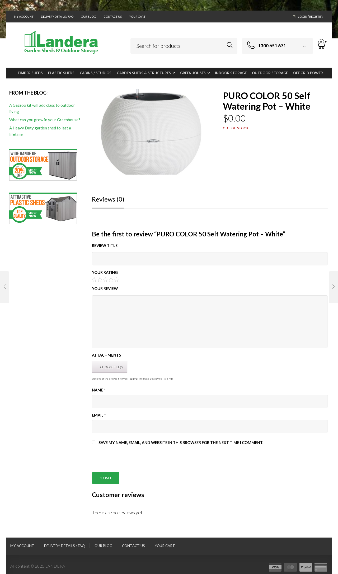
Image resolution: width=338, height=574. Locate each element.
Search (229, 45)
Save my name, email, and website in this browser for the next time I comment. (180, 442)
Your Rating (105, 272)
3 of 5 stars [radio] (105, 279)
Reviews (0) (108, 199)
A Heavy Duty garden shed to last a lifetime (40, 131)
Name (98, 390)
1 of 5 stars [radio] (94, 279)
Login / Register (310, 16)
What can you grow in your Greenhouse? (44, 119)
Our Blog (88, 16)
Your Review (105, 288)
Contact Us (113, 16)
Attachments (106, 355)
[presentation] (132, 461)
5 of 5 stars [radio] (116, 279)
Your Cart (137, 16)
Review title (105, 245)
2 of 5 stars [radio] (99, 279)
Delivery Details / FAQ (57, 16)
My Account (24, 16)
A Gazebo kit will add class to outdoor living (42, 108)
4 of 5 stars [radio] (111, 279)
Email (99, 415)
